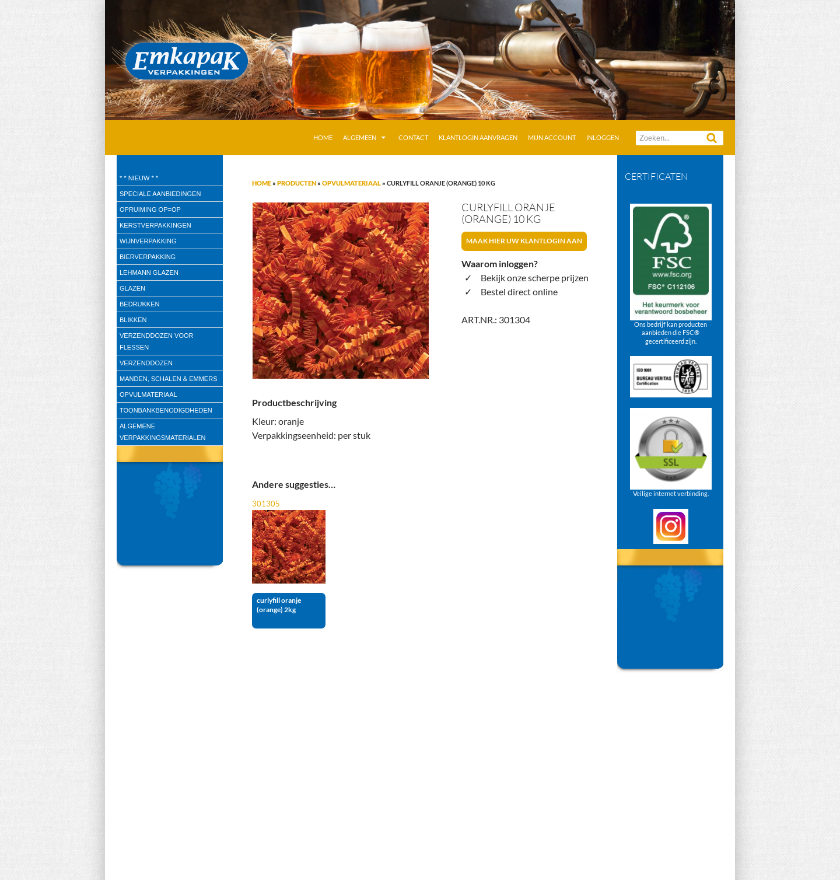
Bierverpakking (148, 256)
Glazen (132, 288)
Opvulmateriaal (351, 183)
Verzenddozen (146, 362)
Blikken (133, 319)
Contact (413, 137)
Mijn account (552, 137)
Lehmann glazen (149, 272)
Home (322, 137)
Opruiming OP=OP (150, 209)
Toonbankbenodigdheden (166, 410)
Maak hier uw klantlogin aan (524, 240)
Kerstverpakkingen (155, 225)
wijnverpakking (148, 241)
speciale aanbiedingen (160, 193)
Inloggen (602, 137)
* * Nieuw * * (139, 177)
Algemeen (359, 137)
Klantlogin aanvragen (478, 137)
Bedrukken (139, 304)
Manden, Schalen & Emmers (168, 378)
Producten (296, 183)
